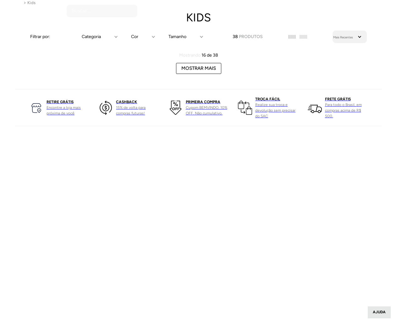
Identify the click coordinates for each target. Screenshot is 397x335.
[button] (98, 36)
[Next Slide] (379, 107)
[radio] (292, 37)
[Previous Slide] (18, 107)
